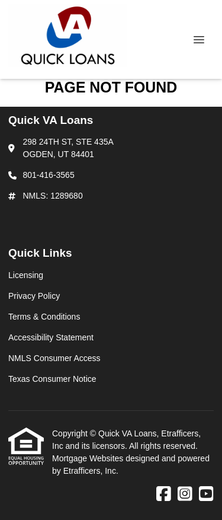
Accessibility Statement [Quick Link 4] (51, 337)
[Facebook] (163, 494)
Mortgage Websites (89, 458)
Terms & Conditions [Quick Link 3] (44, 316)
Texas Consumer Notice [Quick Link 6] (52, 379)
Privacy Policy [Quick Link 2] (34, 296)
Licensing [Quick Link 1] (25, 275)
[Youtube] (206, 494)
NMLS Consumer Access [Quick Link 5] (54, 358)
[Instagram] (185, 494)
